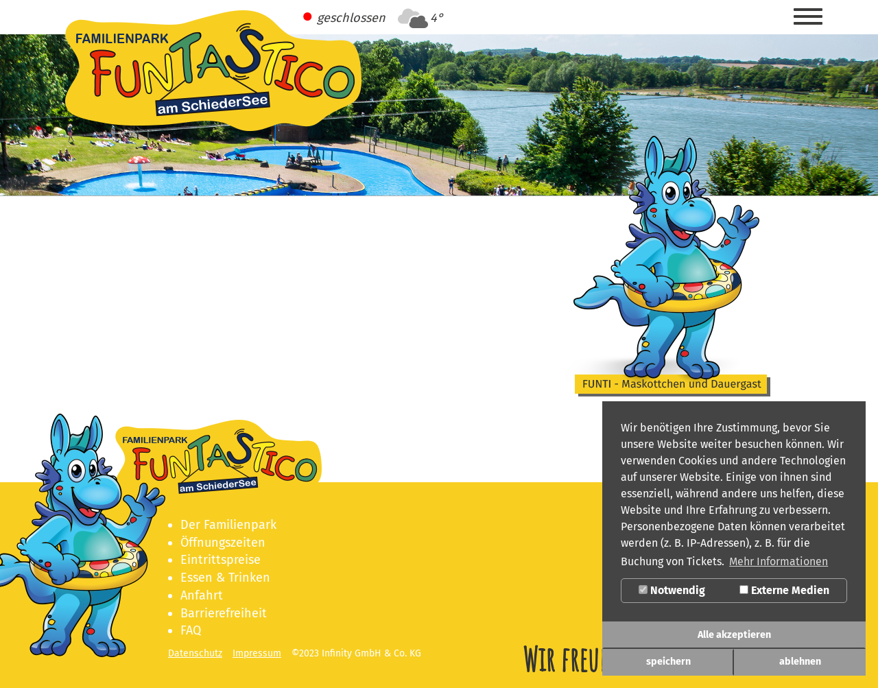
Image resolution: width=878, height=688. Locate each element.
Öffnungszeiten (222, 542)
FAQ (190, 630)
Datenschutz (195, 653)
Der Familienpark (228, 524)
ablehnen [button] (800, 661)
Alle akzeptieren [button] (734, 635)
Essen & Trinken (225, 577)
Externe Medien (784, 590)
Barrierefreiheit (223, 613)
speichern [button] (668, 661)
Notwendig (672, 590)
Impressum (257, 653)
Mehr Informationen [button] (778, 561)
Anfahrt (201, 595)
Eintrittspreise (220, 559)
